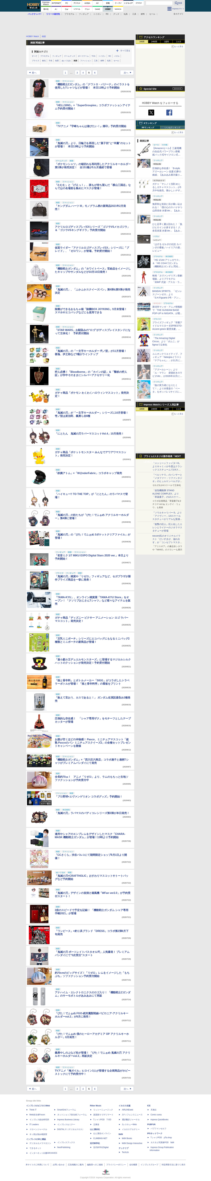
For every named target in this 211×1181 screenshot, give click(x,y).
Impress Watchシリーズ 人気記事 (161, 404)
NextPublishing (63, 1147)
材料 (143, 14)
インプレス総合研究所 (39, 1119)
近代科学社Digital (101, 1147)
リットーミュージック (103, 1110)
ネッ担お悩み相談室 (38, 1134)
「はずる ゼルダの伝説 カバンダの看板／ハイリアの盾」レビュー (167, 247)
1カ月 (178, 42)
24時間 (154, 42)
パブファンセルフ (158, 1128)
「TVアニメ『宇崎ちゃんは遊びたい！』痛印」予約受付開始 (90, 126)
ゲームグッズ (69, 56)
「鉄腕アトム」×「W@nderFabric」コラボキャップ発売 (88, 473)
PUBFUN (151, 1124)
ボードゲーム (83, 56)
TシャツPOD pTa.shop (161, 1137)
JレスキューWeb (129, 1124)
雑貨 (75, 61)
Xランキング (150, 123)
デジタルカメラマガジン (40, 1143)
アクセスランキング (154, 37)
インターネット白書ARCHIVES (43, 1153)
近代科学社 (95, 1143)
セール (152, 14)
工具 (134, 14)
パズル (116, 56)
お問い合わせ (58, 1165)
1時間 (141, 42)
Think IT (33, 1110)
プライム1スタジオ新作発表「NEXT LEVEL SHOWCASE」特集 (162, 457)
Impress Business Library (68, 1119)
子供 (50, 61)
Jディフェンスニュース (132, 1115)
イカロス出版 (124, 1106)
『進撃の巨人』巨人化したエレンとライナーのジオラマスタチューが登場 (167, 527)
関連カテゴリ (41, 51)
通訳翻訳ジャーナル (131, 1119)
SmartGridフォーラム (66, 1110)
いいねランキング (172, 127)
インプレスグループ (149, 1165)
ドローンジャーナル (38, 1129)
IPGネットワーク (155, 1133)
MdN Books (127, 1138)
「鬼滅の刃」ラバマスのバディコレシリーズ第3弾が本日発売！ (92, 813)
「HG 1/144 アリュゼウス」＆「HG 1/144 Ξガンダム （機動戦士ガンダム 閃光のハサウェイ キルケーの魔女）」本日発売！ (166, 266)
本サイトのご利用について (37, 1165)
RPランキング (148, 127)
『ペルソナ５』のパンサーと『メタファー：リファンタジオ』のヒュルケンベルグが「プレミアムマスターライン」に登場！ (167, 481)
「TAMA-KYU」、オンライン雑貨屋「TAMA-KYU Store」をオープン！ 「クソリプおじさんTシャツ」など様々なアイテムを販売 (92, 600)
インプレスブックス (66, 1142)
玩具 (126, 14)
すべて (34, 56)
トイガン (97, 14)
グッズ (116, 14)
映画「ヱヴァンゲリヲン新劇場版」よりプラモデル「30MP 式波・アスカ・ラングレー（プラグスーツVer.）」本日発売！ (167, 282)
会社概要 (133, 1165)
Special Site (150, 89)
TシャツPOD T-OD (102, 1119)
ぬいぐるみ (66, 61)
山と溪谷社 (95, 1129)
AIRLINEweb (127, 1110)
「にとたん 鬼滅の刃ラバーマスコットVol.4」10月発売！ (89, 433)
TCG (93, 56)
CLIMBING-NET (100, 1138)
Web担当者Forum (37, 1115)
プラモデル (69, 14)
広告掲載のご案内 (76, 1165)
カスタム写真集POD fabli (162, 1142)
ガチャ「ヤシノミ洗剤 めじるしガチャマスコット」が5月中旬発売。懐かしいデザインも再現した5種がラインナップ (167, 190)
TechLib (125, 1152)
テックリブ (123, 1148)
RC (107, 14)
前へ (32, 72)
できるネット (35, 1148)
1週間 (166, 42)
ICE (149, 1106)
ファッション (85, 61)
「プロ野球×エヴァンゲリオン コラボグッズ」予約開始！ (89, 796)
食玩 (44, 61)
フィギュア (84, 14)
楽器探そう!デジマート (103, 1115)
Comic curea (156, 1115)
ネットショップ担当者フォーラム (72, 1115)
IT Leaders (34, 1124)
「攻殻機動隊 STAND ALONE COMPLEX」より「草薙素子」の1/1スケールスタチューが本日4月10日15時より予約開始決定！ (167, 497)
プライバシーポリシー (116, 1165)
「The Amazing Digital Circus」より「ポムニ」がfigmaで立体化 (166, 341)
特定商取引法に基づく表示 (173, 1165)
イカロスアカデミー (131, 1129)
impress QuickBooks (159, 1119)
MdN (121, 1134)
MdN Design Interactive (132, 1143)
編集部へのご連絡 (95, 1165)
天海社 (153, 1110)
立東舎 (96, 1124)
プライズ (35, 61)
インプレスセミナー (66, 1124)
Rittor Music (95, 1106)
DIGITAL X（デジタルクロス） (70, 1129)
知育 (57, 61)
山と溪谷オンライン (102, 1133)
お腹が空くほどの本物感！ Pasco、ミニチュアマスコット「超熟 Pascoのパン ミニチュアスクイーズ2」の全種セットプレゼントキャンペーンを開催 (93, 742)
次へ (128, 72)
